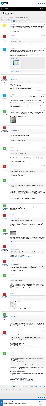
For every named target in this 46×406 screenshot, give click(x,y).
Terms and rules (29, 394)
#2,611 (44, 204)
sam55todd (4, 28)
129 (9, 21)
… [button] (21, 21)
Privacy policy (34, 394)
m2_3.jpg (14, 66)
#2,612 (44, 214)
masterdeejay (5, 114)
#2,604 (44, 76)
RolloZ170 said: (14, 150)
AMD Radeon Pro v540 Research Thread (28, 380)
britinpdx (2, 14)
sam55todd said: (14, 39)
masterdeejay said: (14, 130)
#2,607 (44, 126)
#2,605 (44, 94)
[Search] (44, 9)
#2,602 (44, 35)
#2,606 (44, 110)
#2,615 (44, 260)
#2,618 (44, 313)
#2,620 (44, 352)
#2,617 (44, 293)
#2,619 (44, 331)
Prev (3, 21)
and (15, 71)
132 (16, 21)
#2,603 (44, 48)
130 (11, 21)
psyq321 (4, 51)
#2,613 (44, 229)
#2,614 (44, 245)
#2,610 (44, 179)
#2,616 (44, 274)
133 (19, 21)
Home (41, 394)
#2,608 (44, 147)
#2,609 (44, 165)
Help (38, 394)
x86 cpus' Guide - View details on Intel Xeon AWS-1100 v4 (21, 256)
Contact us (24, 394)
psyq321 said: (13, 79)
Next (26, 21)
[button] (2, 8)
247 (23, 21)
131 (14, 21)
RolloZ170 (4, 39)
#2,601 (44, 24)
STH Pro (2, 394)
